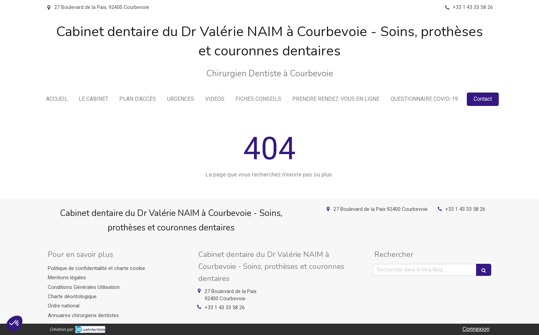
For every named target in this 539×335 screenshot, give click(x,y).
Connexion (476, 328)
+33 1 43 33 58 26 (465, 209)
